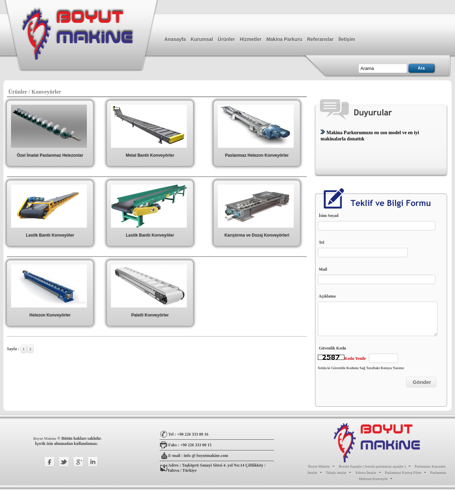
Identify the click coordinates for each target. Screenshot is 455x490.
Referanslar (320, 39)
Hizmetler (251, 39)
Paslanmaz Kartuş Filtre (403, 472)
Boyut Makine (45, 438)
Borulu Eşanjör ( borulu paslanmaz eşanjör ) (372, 466)
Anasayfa (175, 39)
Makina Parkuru (284, 39)
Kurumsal (202, 39)
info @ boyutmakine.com (206, 455)
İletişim (346, 39)
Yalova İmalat (365, 472)
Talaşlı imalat (336, 472)
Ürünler (226, 39)
